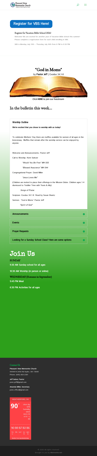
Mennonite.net (56, 452)
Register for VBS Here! (31, 23)
